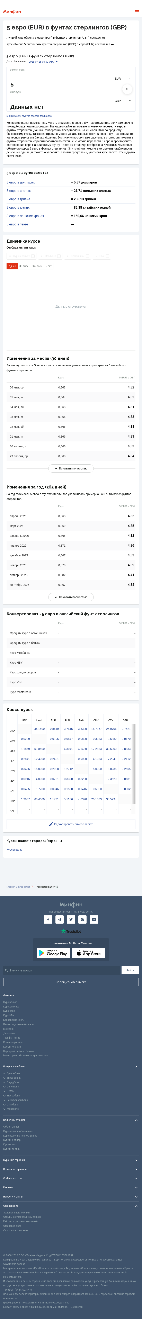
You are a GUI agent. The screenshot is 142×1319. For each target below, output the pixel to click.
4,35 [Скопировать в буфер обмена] (131, 526)
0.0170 (126, 739)
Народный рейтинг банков (18, 1051)
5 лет (49, 266)
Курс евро (9, 1011)
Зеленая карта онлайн (16, 1212)
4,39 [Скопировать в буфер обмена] (131, 565)
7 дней (12, 266)
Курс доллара (11, 1006)
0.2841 (25, 759)
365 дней (37, 266)
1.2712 (68, 769)
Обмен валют (11, 1126)
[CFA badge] (12, 1245)
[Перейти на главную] (12, 11)
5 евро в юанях (18, 207)
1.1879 (25, 749)
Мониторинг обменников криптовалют (25, 1055)
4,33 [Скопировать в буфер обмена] (131, 417)
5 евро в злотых (19, 190)
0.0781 (54, 779)
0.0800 (82, 739)
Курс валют (10, 1002)
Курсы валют (15, 849)
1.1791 (54, 799)
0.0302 (126, 789)
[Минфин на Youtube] (94, 919)
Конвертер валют (13, 1042)
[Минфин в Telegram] (59, 919)
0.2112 (126, 759)
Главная (11, 887)
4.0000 (40, 779)
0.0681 (126, 779)
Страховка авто (12, 1225)
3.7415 (68, 728)
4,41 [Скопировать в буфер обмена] (131, 575)
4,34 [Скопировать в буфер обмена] (131, 456)
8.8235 (112, 769)
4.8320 (82, 799)
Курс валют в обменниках (18, 1131)
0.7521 (126, 728)
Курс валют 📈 (26, 887)
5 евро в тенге (17, 224)
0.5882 (112, 739)
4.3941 (68, 749)
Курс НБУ (8, 1015)
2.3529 (112, 779)
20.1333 (96, 799)
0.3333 (97, 739)
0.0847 (68, 739)
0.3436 (25, 769)
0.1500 (68, 789)
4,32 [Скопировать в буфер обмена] (131, 387)
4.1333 (97, 759)
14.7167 (96, 728)
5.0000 (97, 769)
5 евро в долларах (21, 182)
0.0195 (54, 739)
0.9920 (82, 759)
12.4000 (39, 759)
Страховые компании (15, 1230)
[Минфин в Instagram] (82, 919)
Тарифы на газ (11, 1037)
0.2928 (54, 769)
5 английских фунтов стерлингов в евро (29, 116)
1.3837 (25, 799)
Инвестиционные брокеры (18, 1024)
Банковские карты (14, 1020)
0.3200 (82, 779)
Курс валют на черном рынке (20, 1135)
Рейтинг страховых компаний (20, 1221)
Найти (130, 970)
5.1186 (68, 799)
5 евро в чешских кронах (25, 216)
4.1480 (82, 749)
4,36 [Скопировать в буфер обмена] (131, 545)
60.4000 (39, 799)
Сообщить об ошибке (71, 982)
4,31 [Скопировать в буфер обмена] (131, 407)
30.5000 (111, 749)
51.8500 (39, 749)
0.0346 (54, 789)
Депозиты (9, 1033)
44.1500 (39, 728)
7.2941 (112, 759)
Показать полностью (71, 468)
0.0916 (25, 779)
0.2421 (54, 759)
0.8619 (54, 728)
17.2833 (96, 749)
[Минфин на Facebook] (48, 919)
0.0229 (25, 739)
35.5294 (111, 799)
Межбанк (8, 1029)
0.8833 (126, 749)
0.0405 (25, 789)
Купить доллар (11, 1140)
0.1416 (82, 789)
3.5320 (82, 728)
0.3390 (68, 779)
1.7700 (40, 789)
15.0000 (39, 769)
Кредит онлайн (12, 1046)
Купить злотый (11, 1149)
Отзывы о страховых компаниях (22, 1216)
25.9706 (111, 728)
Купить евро (10, 1144)
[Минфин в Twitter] (71, 919)
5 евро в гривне (18, 199)
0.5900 (97, 789)
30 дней (23, 266)
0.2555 (126, 769)
